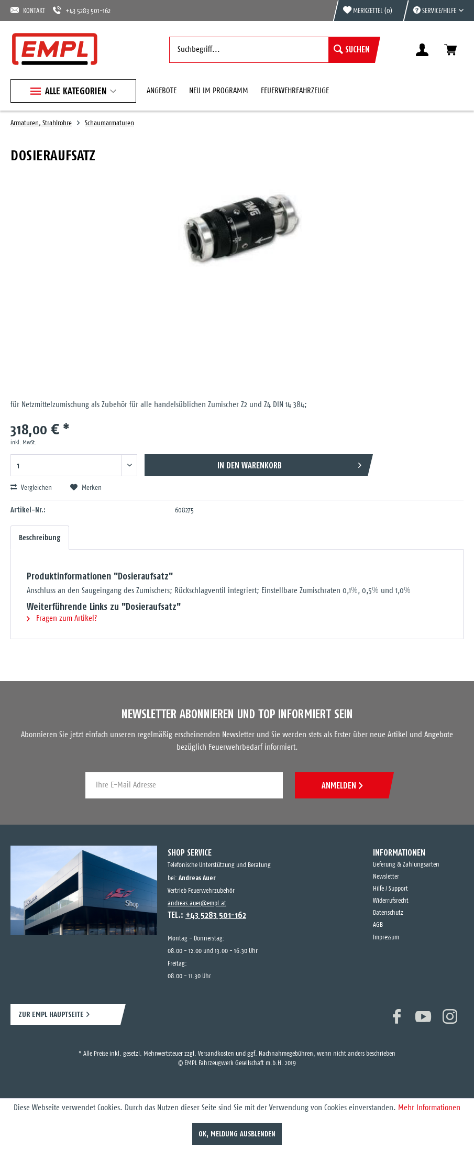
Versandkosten (216, 1054)
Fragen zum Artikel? (62, 618)
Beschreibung (40, 537)
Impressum (386, 937)
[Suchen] (351, 50)
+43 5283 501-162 (82, 10)
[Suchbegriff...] (272, 50)
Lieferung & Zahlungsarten (406, 865)
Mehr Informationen (429, 1108)
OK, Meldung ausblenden (237, 1134)
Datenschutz (388, 913)
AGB (378, 925)
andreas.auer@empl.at (197, 903)
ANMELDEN (342, 785)
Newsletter (386, 877)
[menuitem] (433, 10)
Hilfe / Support (390, 889)
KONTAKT (27, 10)
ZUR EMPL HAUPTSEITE (51, 1014)
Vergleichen (31, 487)
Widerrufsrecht (391, 901)
